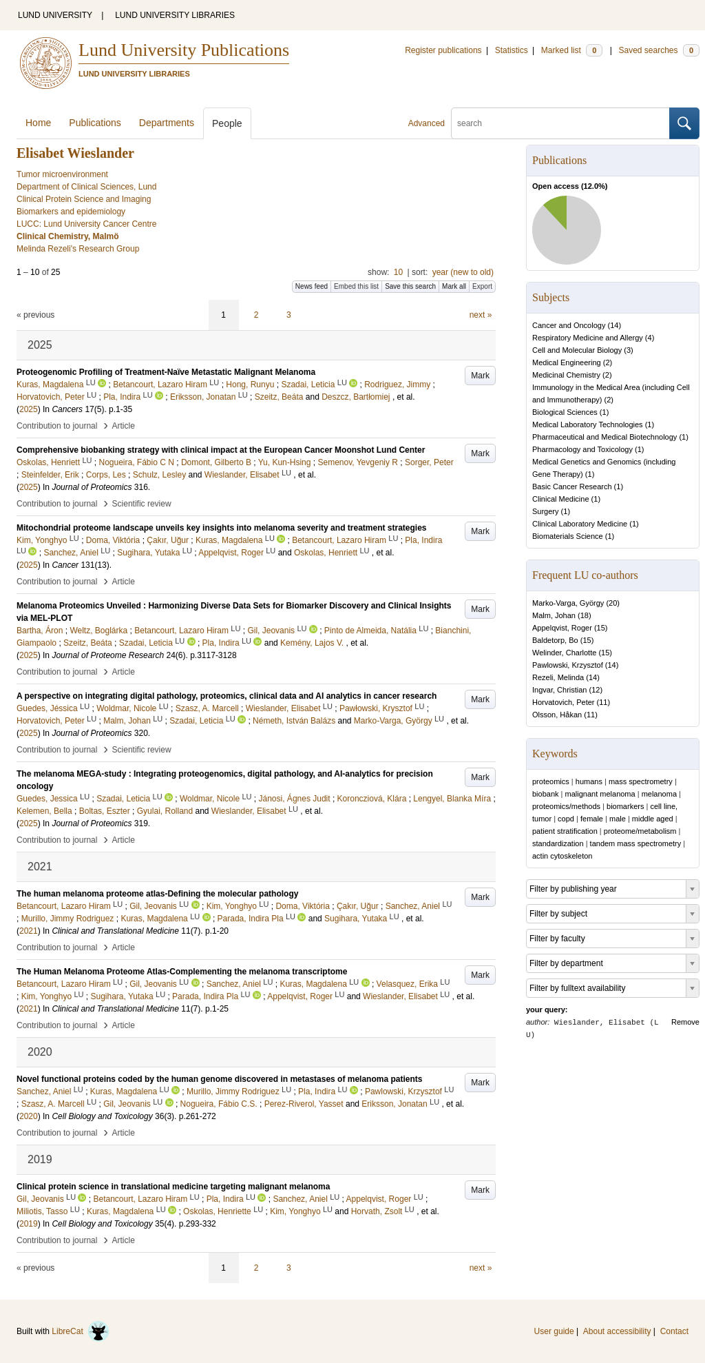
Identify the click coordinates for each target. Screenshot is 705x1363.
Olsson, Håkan (557, 714)
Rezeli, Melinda (558, 677)
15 (601, 628)
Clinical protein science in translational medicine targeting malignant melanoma (173, 1186)
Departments (166, 122)
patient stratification (565, 831)
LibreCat (80, 1331)
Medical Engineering (566, 362)
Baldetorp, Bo (555, 640)
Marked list (571, 50)
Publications (95, 122)
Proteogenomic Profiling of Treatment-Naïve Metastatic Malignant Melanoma (166, 372)
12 (595, 690)
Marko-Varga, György (568, 603)
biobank (545, 794)
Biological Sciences (565, 412)
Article (123, 426)
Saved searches (658, 50)
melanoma (659, 794)
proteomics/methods (566, 806)
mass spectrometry (641, 781)
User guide (554, 1331)
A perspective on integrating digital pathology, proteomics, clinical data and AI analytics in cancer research (226, 696)
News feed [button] (311, 286)
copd (566, 818)
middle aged (652, 818)
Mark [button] (480, 375)
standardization (558, 843)
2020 (28, 1116)
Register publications (443, 50)
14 (614, 325)
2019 (28, 1224)
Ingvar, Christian (559, 690)
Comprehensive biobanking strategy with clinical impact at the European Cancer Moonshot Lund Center (221, 450)
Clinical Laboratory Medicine (579, 524)
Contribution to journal (57, 426)
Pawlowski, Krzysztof (567, 665)
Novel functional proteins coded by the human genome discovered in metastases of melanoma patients (219, 1079)
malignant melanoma (600, 794)
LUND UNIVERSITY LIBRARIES (175, 15)
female (591, 818)
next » (481, 315)
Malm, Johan (554, 615)
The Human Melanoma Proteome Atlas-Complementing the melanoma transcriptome (182, 971)
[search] (560, 123)
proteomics (550, 781)
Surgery (545, 511)
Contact (674, 1331)
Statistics (511, 50)
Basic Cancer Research (572, 486)
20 (613, 603)
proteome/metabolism (640, 831)
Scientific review (141, 504)
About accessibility (617, 1331)
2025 (28, 409)
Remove (685, 1022)
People (227, 123)
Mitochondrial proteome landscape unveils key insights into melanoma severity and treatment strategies (222, 528)
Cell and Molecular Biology (577, 350)
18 (584, 615)
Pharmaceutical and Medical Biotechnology (604, 437)
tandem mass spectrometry (636, 843)
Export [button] (482, 286)
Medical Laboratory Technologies (587, 424)
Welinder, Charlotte (564, 652)
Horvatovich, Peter (563, 702)
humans (589, 781)
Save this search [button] (410, 286)
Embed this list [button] (356, 286)
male (617, 818)
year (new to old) (463, 272)
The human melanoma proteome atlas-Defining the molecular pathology (157, 894)
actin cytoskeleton (562, 856)
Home (38, 122)
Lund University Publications (183, 50)
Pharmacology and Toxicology (582, 449)
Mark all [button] (454, 286)
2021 (28, 931)
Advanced (426, 123)
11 (603, 702)
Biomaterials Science (567, 536)
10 (398, 272)
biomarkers (625, 806)
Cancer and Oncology (568, 325)
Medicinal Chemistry (566, 375)
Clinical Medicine (560, 499)
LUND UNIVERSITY (55, 15)
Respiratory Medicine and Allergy (587, 338)
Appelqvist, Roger (562, 628)
